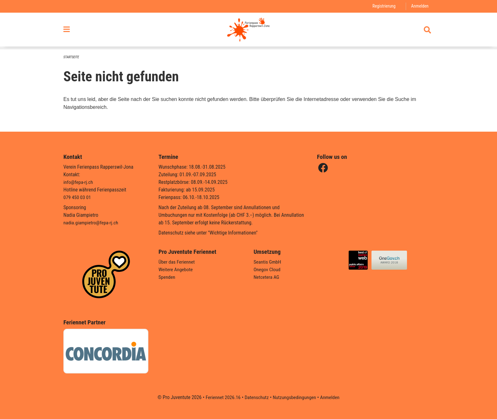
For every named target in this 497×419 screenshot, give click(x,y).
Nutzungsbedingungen (295, 397)
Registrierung (383, 6)
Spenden (167, 277)
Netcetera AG (267, 277)
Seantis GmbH (268, 262)
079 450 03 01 (77, 197)
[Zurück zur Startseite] (248, 31)
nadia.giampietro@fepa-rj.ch (91, 223)
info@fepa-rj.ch (78, 182)
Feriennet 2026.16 (221, 397)
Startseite (71, 57)
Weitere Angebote (176, 269)
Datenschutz (256, 397)
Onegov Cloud (267, 269)
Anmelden (419, 6)
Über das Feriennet (177, 262)
